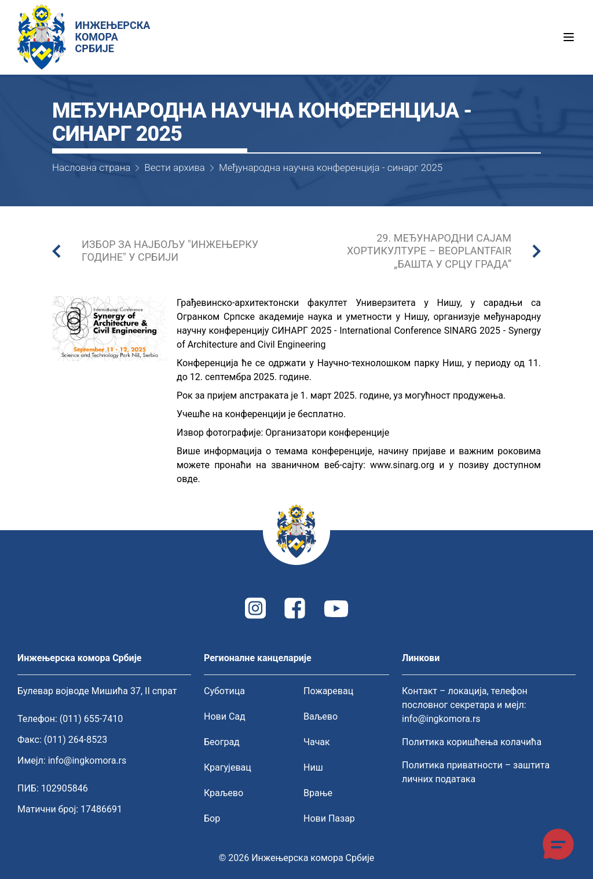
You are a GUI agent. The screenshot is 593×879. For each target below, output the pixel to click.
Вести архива (174, 167)
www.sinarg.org (402, 464)
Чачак (316, 741)
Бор (212, 818)
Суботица (224, 690)
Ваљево (320, 716)
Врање (317, 792)
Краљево (223, 792)
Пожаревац (328, 690)
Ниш (313, 767)
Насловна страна (91, 167)
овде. (188, 478)
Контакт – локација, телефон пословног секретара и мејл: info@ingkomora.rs (465, 704)
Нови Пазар (329, 818)
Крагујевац (227, 767)
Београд (222, 741)
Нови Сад (225, 716)
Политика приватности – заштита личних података (476, 772)
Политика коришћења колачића (471, 741)
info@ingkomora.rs (87, 760)
